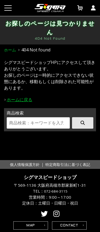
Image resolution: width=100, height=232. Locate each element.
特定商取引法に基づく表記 (67, 164)
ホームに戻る (19, 100)
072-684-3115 (55, 191)
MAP (30, 225)
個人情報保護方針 (25, 164)
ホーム (10, 49)
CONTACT (69, 225)
